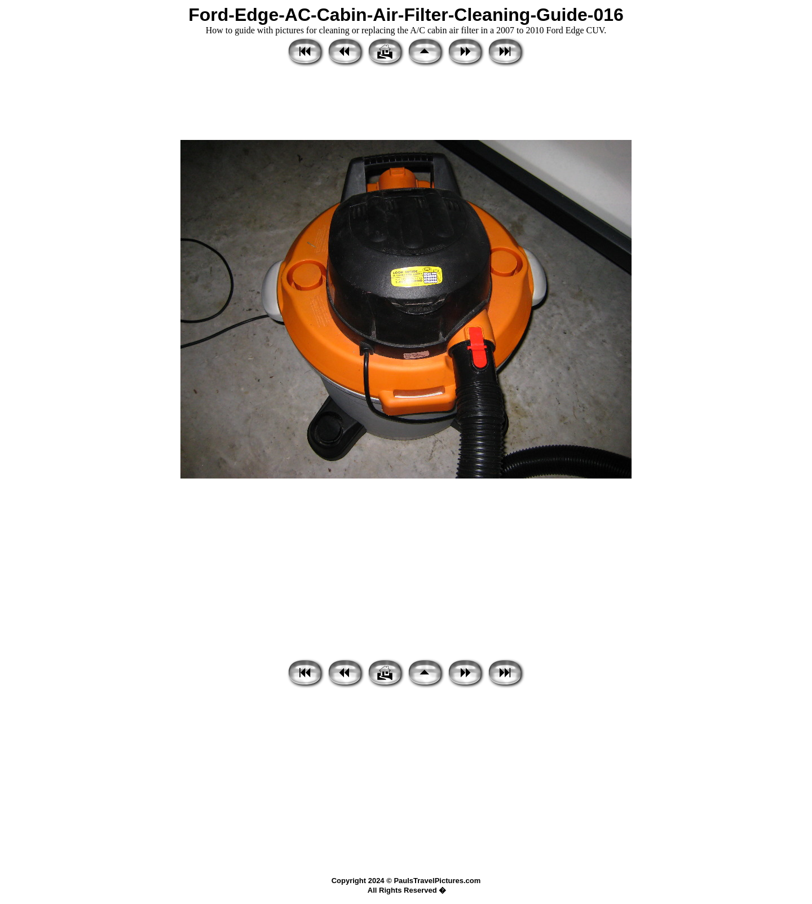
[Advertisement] (406, 104)
